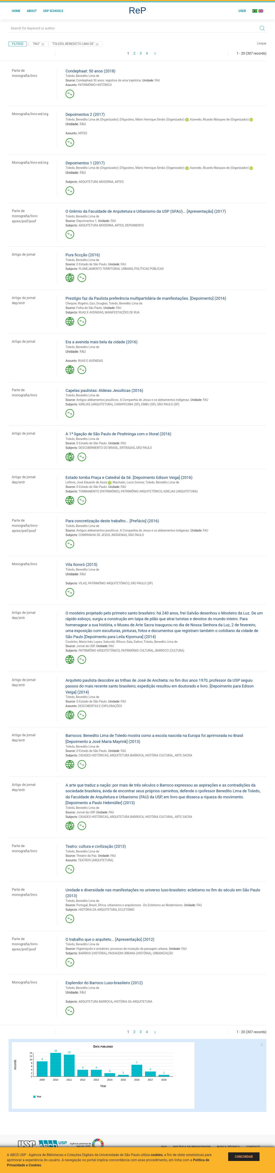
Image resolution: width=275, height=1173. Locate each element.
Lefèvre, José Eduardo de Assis (86, 482)
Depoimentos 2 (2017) (85, 114)
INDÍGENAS (119, 535)
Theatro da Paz (86, 855)
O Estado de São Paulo (91, 264)
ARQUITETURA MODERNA (96, 181)
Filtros (17, 44)
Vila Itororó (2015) (81, 564)
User (242, 11)
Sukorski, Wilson (114, 641)
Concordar (244, 1156)
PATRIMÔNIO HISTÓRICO (95, 85)
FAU (157, 80)
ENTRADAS (127, 447)
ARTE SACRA (183, 755)
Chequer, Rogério (77, 303)
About (32, 11)
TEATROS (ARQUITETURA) (95, 860)
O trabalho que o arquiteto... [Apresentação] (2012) (110, 939)
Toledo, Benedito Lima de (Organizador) (92, 119)
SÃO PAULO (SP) (168, 404)
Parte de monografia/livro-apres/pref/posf (25, 216)
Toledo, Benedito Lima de (82, 76)
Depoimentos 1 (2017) (85, 163)
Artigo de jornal (23, 254)
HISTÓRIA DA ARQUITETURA (98, 909)
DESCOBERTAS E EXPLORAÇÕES (100, 706)
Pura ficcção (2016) (83, 255)
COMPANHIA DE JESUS (94, 535)
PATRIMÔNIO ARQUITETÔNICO (141, 491)
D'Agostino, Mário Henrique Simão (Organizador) (152, 119)
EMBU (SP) (148, 404)
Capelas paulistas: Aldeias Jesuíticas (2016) (104, 390)
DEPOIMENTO (134, 225)
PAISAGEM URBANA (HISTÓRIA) (129, 953)
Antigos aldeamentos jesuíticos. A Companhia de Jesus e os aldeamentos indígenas (132, 400)
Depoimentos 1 (86, 221)
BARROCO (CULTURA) (169, 650)
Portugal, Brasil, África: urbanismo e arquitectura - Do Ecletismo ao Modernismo (129, 905)
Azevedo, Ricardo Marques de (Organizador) (219, 119)
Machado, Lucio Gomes (128, 482)
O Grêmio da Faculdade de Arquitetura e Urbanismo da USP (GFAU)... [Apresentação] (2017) (146, 211)
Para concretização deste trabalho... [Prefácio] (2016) (112, 521)
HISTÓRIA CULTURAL (159, 755)
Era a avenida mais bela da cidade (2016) (102, 342)
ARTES (82, 133)
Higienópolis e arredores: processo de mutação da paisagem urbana (121, 948)
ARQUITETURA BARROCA (127, 755)
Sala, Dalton (134, 641)
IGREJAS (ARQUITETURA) (96, 404)
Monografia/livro (24, 564)
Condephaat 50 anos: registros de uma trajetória (108, 80)
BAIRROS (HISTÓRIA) (93, 953)
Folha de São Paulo (89, 308)
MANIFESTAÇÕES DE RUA (122, 312)
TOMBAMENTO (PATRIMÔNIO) (98, 491)
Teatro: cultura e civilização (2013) (96, 846)
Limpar (261, 43)
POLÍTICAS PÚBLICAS (148, 268)
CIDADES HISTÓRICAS (93, 755)
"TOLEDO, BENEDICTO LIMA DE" (75, 44)
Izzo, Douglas (98, 303)
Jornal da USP (85, 646)
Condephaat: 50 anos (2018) (90, 71)
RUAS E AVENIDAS (91, 312)
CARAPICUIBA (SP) (127, 404)
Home (16, 11)
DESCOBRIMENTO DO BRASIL (98, 447)
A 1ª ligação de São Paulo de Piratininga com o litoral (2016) (118, 434)
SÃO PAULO (144, 447)
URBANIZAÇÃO (163, 953)
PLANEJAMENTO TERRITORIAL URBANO (106, 268)
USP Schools (53, 11)
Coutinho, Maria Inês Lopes (84, 641)
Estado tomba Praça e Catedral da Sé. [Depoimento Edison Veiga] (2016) (129, 477)
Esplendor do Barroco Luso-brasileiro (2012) (104, 983)
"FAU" (39, 44)
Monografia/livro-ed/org (30, 114)
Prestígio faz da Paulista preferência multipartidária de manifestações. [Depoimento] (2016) (146, 298)
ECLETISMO (126, 909)
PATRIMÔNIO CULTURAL (137, 650)
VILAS (83, 583)
